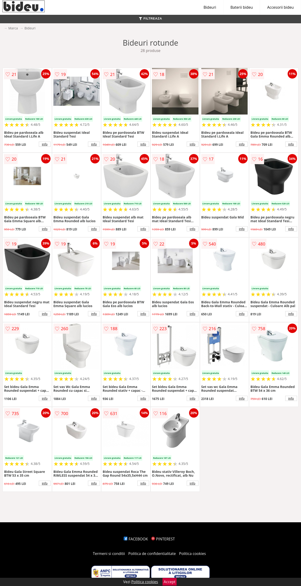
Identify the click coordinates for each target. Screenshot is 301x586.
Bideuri (209, 7)
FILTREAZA (150, 18)
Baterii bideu (241, 7)
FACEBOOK (136, 539)
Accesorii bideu (280, 7)
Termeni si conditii (109, 553)
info (45, 144)
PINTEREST (163, 539)
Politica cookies (192, 553)
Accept (169, 581)
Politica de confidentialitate (152, 553)
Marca (13, 28)
